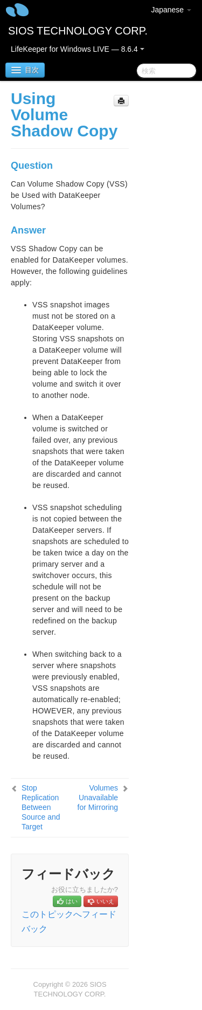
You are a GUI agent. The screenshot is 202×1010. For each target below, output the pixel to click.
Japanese (171, 9)
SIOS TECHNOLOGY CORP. (78, 31)
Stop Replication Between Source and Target (41, 807)
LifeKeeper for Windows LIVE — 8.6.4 (77, 49)
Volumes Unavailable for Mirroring (98, 798)
